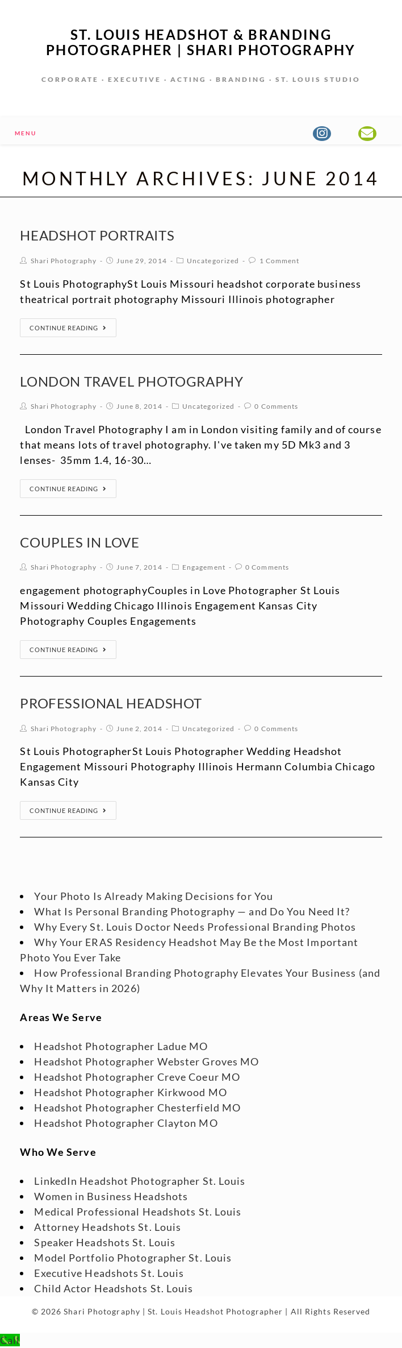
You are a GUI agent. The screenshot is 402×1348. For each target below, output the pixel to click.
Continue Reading (68, 327)
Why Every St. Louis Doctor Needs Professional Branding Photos (195, 926)
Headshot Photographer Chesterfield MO (137, 1107)
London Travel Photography (131, 381)
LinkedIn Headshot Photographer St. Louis (139, 1181)
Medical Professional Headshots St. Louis (137, 1211)
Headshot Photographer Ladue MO (121, 1046)
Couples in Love (79, 542)
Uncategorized (213, 260)
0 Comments (276, 406)
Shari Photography (64, 260)
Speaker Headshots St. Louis (104, 1242)
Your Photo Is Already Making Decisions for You (153, 896)
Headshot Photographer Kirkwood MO (130, 1092)
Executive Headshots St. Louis (109, 1273)
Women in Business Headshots (111, 1196)
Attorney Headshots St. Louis (107, 1227)
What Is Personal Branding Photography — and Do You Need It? (192, 911)
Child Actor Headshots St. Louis (113, 1288)
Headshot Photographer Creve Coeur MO (137, 1077)
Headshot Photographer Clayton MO (125, 1123)
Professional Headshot (111, 703)
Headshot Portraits (97, 235)
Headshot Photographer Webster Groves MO (146, 1061)
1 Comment (279, 260)
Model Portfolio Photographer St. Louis (133, 1257)
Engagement (203, 567)
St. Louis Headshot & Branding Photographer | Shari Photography (201, 42)
